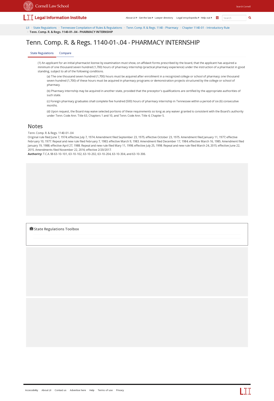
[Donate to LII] (217, 17)
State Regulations (45, 28)
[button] (249, 17)
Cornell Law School (51, 5)
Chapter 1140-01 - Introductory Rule (206, 28)
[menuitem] (130, 17)
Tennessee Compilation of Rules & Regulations (91, 28)
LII (27, 28)
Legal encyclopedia (186, 17)
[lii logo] (63, 17)
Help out (205, 17)
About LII (130, 17)
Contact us (60, 390)
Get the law (145, 17)
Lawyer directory (164, 17)
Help (91, 390)
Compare (65, 53)
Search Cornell (243, 6)
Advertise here (78, 390)
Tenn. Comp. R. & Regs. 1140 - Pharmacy (152, 28)
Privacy (120, 390)
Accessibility (31, 390)
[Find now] (249, 18)
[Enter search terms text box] (234, 18)
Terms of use (105, 390)
